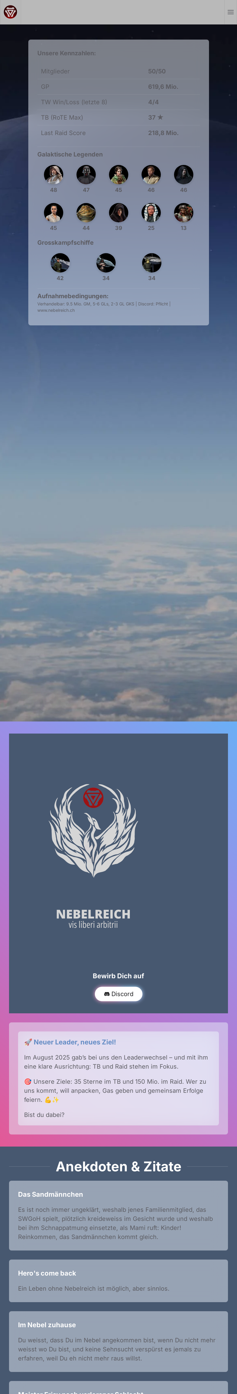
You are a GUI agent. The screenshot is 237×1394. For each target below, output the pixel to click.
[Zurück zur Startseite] (10, 12)
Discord (118, 994)
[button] (231, 12)
